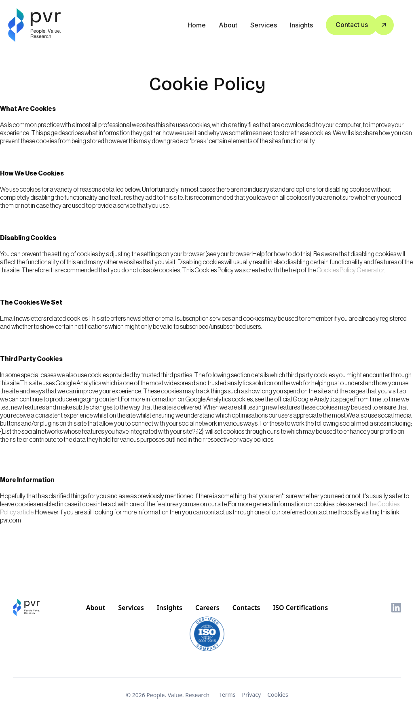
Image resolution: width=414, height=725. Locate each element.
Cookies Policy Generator (350, 270)
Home (197, 25)
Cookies (277, 694)
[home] (35, 25)
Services (263, 25)
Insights (301, 25)
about (228, 25)
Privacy (251, 694)
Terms (227, 694)
